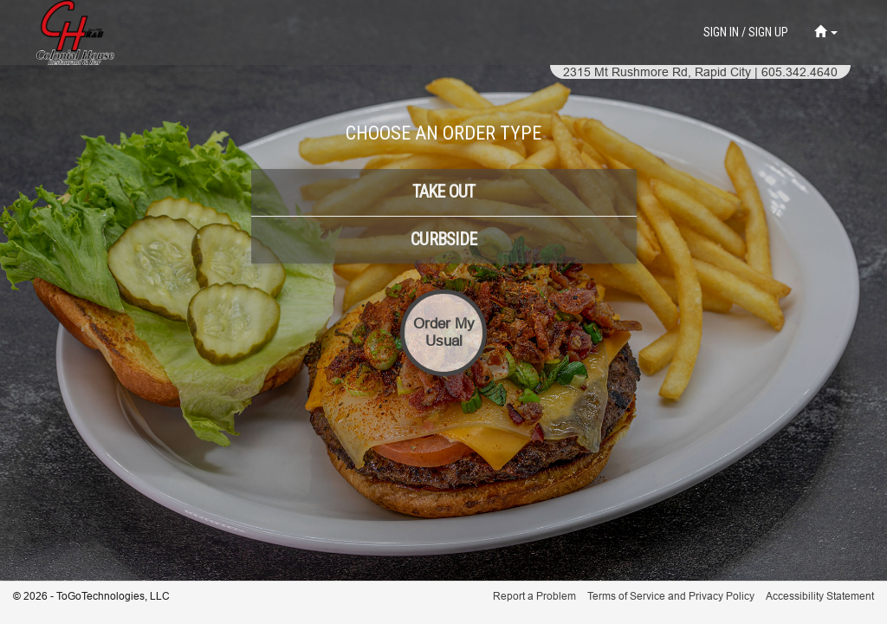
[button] (826, 32)
